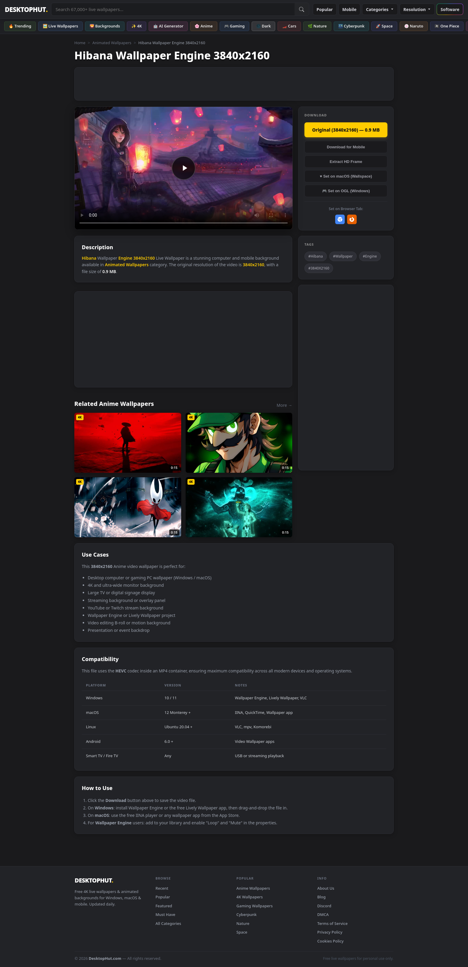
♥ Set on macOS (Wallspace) (346, 176)
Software (450, 9)
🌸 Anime (204, 26)
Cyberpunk (246, 914)
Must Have (165, 914)
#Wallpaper (343, 256)
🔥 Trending (20, 26)
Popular (325, 9)
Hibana (89, 258)
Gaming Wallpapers (254, 906)
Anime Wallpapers (253, 888)
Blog (321, 897)
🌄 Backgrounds (105, 26)
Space (241, 932)
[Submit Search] (302, 9)
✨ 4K (136, 26)
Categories (380, 9)
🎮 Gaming (234, 26)
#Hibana (315, 256)
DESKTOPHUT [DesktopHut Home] (26, 9)
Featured (164, 906)
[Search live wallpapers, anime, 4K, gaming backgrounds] (172, 9)
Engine (125, 258)
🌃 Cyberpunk (351, 26)
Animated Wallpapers (111, 42)
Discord (324, 906)
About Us (325, 888)
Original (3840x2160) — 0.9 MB (346, 130)
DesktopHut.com (105, 958)
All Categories (168, 923)
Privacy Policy (329, 932)
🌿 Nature (317, 26)
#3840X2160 (318, 268)
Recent (162, 888)
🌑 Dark (263, 26)
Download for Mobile (346, 147)
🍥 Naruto (414, 26)
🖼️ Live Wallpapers (60, 26)
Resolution (417, 9)
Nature (242, 923)
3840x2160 (144, 258)
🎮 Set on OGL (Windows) (346, 191)
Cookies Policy (330, 941)
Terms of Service (332, 923)
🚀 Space (384, 26)
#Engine (370, 256)
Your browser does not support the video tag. (183, 168)
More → (284, 405)
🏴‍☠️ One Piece (447, 26)
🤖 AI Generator (168, 26)
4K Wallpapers (249, 897)
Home (79, 42)
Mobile (349, 9)
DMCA (323, 914)
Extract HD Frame (346, 161)
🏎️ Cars (289, 26)
